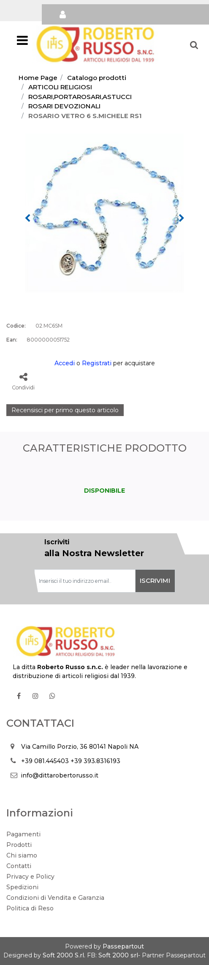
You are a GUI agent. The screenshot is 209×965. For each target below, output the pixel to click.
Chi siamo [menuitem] (21, 855)
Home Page (38, 78)
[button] (104, 212)
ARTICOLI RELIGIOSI (60, 87)
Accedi (64, 363)
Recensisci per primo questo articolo (65, 410)
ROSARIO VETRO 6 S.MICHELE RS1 (85, 116)
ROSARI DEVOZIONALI (64, 106)
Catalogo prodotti (96, 78)
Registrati (96, 363)
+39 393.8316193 (95, 761)
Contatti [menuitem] (18, 866)
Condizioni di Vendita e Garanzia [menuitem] (55, 898)
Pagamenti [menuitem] (23, 834)
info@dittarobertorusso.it (59, 775)
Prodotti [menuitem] (19, 845)
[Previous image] (27, 218)
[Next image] (181, 218)
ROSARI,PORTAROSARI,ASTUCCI (80, 97)
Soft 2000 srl (118, 955)
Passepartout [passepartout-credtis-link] (123, 946)
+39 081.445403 (45, 761)
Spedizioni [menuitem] (22, 887)
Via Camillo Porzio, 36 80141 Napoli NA (79, 746)
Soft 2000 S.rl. (64, 955)
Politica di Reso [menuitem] (30, 908)
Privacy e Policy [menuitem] (30, 876)
